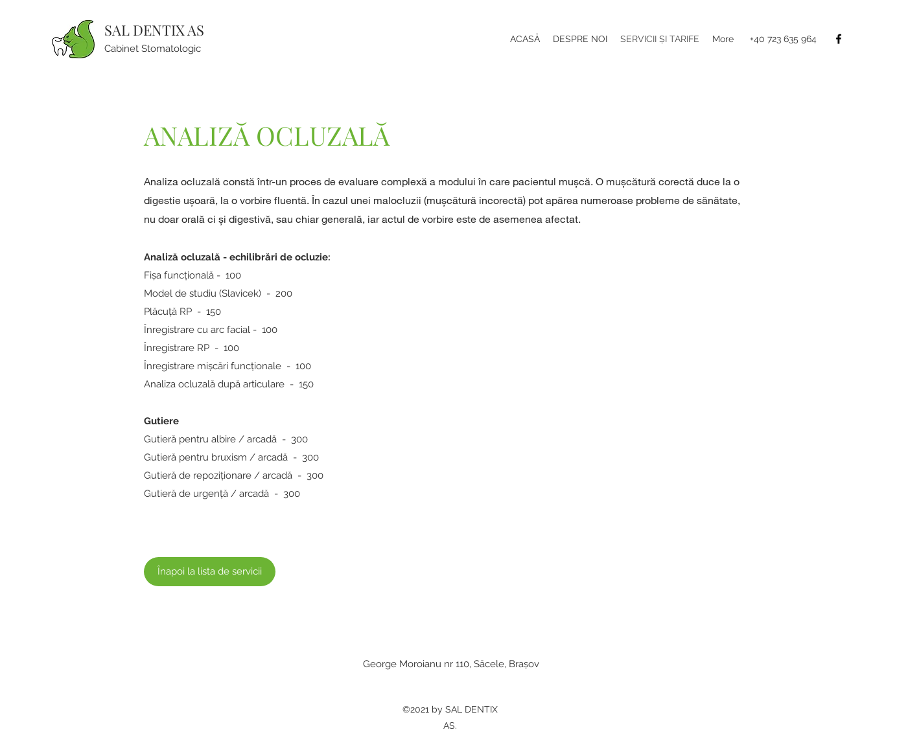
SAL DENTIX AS (154, 30)
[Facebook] (838, 38)
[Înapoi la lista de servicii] (209, 571)
